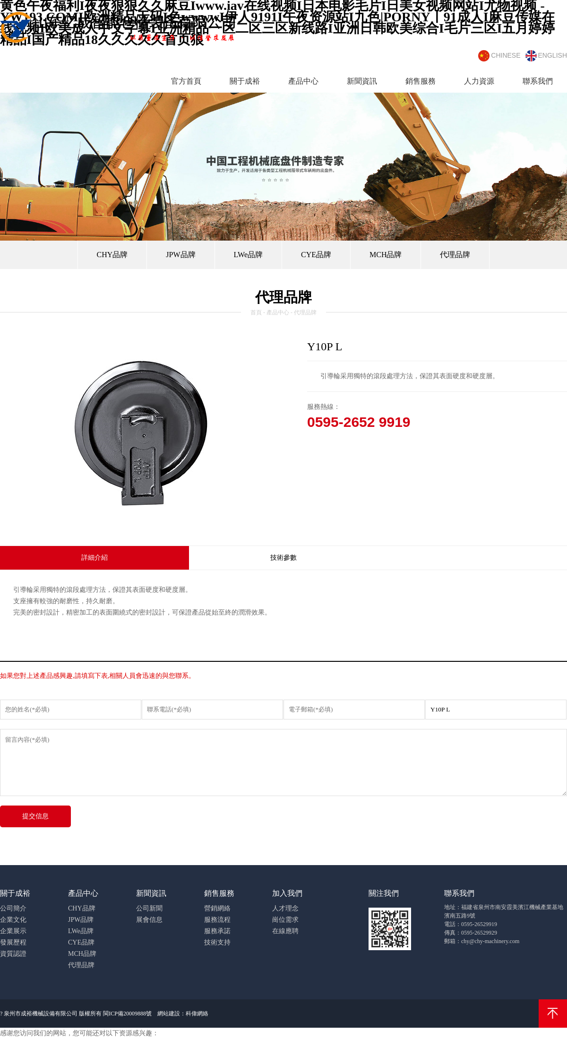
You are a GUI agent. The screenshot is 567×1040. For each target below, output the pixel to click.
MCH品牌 (385, 255)
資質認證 (13, 953)
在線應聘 (285, 931)
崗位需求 (285, 919)
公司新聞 (149, 908)
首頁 (256, 312)
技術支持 (217, 942)
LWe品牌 (248, 255)
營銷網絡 (217, 908)
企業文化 (13, 919)
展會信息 (149, 919)
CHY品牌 (112, 255)
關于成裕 (245, 81)
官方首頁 (186, 81)
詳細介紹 (94, 557)
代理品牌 (455, 255)
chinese (499, 55)
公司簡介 (13, 908)
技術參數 (283, 557)
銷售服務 (420, 81)
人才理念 (285, 908)
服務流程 (217, 919)
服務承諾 (217, 931)
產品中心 (303, 81)
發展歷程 (13, 942)
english (546, 55)
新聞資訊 (362, 81)
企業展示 (13, 931)
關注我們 (384, 893)
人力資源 (479, 81)
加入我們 (287, 893)
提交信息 (35, 816)
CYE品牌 (316, 255)
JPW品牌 (180, 255)
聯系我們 (538, 81)
